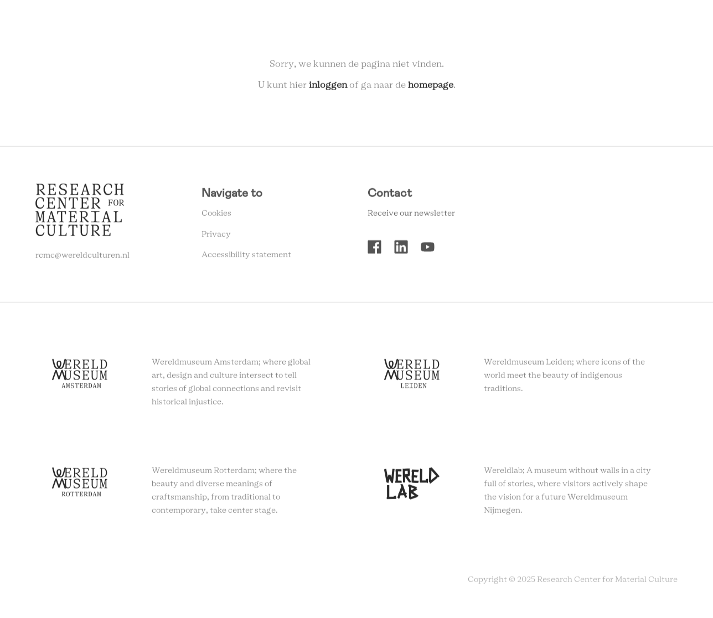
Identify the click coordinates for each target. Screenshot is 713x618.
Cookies (216, 216)
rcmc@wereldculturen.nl (82, 258)
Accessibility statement (246, 257)
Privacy (216, 237)
